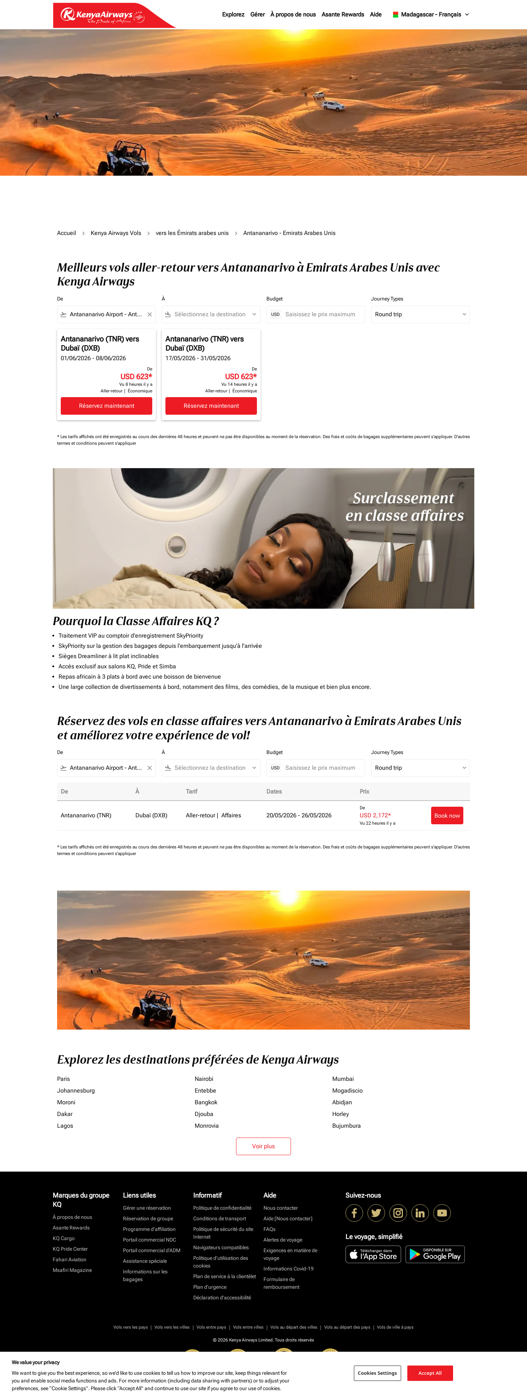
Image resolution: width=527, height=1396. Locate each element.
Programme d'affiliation (149, 1229)
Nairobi (204, 1078)
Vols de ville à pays (395, 1327)
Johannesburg (76, 1090)
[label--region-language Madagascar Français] (430, 14)
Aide (376, 14)
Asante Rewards (343, 14)
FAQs (270, 1229)
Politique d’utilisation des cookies (220, 1262)
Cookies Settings (377, 1373)
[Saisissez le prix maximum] (321, 314)
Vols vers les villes (172, 1327)
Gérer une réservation (147, 1208)
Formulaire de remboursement (281, 1283)
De (60, 299)
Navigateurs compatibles (221, 1247)
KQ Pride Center (70, 1249)
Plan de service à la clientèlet (224, 1276)
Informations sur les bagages (145, 1275)
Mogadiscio (347, 1090)
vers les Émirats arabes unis (192, 232)
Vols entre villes (248, 1327)
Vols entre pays (211, 1327)
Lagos (65, 1125)
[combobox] (106, 314)
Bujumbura (346, 1125)
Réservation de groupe (148, 1218)
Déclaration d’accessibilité (222, 1297)
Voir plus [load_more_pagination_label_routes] (263, 1146)
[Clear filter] (149, 314)
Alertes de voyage (283, 1240)
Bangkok (206, 1102)
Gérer (257, 14)
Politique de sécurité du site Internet (223, 1233)
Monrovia (207, 1125)
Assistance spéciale (145, 1261)
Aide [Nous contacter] (288, 1218)
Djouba (204, 1114)
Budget (274, 299)
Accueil (66, 232)
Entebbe (205, 1090)
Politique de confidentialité (222, 1208)
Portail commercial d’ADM (151, 1250)
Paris (63, 1078)
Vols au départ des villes (293, 1327)
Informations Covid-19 (289, 1269)
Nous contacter (281, 1208)
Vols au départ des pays (347, 1327)
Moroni (66, 1102)
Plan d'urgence (210, 1287)
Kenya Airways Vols (116, 232)
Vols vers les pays (130, 1327)
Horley (340, 1114)
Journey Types (387, 299)
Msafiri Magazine (72, 1270)
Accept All (430, 1373)
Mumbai (343, 1078)
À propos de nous (293, 14)
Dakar (64, 1114)
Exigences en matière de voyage (290, 1254)
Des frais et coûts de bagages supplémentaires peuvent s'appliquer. (388, 436)
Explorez (233, 14)
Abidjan (342, 1102)
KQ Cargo (64, 1238)
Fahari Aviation (69, 1259)
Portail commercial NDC (149, 1240)
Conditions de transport (219, 1218)
